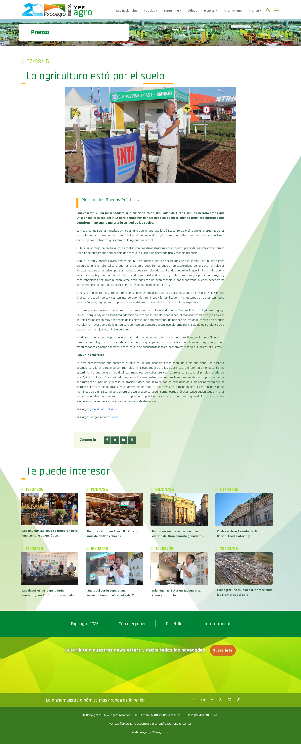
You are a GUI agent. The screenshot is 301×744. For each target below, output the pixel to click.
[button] (107, 440)
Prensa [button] (254, 11)
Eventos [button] (209, 11)
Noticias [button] (149, 11)
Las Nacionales (126, 11)
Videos (192, 11)
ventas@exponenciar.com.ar (129, 723)
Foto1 (114, 417)
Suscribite (224, 650)
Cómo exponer (132, 624)
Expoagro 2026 (85, 624)
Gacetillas (175, 624)
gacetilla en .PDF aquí (103, 409)
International (233, 11)
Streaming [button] (171, 11)
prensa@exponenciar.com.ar (172, 723)
